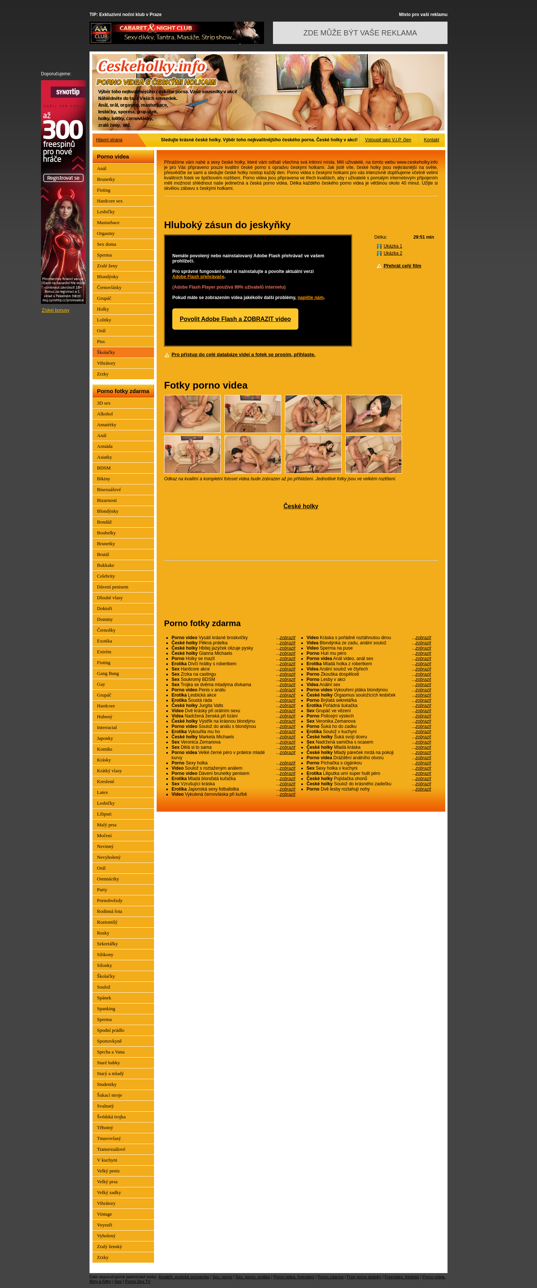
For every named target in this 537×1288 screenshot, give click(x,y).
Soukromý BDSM (233, 679)
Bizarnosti (107, 500)
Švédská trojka (111, 1116)
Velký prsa (107, 1181)
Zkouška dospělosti (369, 674)
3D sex (103, 403)
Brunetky (106, 179)
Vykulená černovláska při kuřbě (233, 794)
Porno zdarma (330, 1277)
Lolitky (104, 320)
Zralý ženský (109, 1246)
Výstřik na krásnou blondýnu (233, 721)
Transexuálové (111, 1149)
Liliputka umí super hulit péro (369, 773)
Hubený (104, 716)
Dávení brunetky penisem (233, 773)
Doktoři (104, 608)
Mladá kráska (369, 747)
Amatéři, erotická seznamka (183, 1277)
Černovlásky (109, 287)
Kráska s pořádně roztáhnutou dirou (369, 637)
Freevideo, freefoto (401, 1277)
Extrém (104, 651)
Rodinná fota (109, 911)
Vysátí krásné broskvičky (233, 637)
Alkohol (105, 414)
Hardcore (106, 706)
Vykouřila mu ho (233, 731)
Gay (101, 684)
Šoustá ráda (233, 700)
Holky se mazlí (233, 658)
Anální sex (369, 684)
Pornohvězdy (110, 900)
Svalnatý (105, 1106)
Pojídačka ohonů (369, 778)
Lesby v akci (369, 679)
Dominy (105, 619)
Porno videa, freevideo (293, 1277)
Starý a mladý (110, 1073)
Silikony (105, 954)
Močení (104, 835)
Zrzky (103, 374)
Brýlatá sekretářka (369, 700)
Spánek (104, 997)
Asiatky (104, 457)
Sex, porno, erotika (253, 1277)
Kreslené (105, 781)
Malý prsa (106, 824)
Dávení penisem (112, 587)
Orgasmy (105, 233)
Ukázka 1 (393, 246)
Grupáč (104, 298)
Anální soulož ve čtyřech (369, 669)
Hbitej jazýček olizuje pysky (233, 648)
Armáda (105, 446)
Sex (118, 1281)
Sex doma (106, 244)
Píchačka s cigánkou (369, 763)
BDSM (104, 468)
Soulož (103, 987)
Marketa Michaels (233, 736)
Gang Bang (108, 673)
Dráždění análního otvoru (369, 757)
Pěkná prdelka (233, 642)
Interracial (107, 727)
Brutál (103, 554)
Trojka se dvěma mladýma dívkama (233, 684)
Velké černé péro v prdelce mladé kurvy (233, 755)
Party (102, 889)
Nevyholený (109, 857)
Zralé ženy (107, 265)
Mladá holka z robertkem (369, 663)
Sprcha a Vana (111, 1052)
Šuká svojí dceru (369, 736)
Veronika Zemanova (369, 721)
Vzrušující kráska (233, 783)
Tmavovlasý (109, 1138)
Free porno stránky (364, 1277)
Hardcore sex (110, 201)
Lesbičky (106, 211)
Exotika (104, 641)
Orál (101, 330)
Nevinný (105, 846)
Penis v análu (233, 689)
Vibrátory (106, 363)
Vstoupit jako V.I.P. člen (388, 139)
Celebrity (106, 576)
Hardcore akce (233, 669)
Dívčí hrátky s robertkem (233, 663)
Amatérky (106, 424)
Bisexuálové (109, 489)
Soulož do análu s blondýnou (233, 726)
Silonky (104, 965)
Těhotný (105, 1127)
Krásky (104, 760)
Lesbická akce (233, 695)
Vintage (104, 1214)
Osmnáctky (108, 879)
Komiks (104, 749)
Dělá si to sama (233, 747)
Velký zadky (109, 1192)
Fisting (103, 190)
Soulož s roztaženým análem (233, 768)
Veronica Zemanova (233, 742)
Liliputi (104, 814)
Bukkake (105, 565)
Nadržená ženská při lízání (233, 716)
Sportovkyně (109, 1041)
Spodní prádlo (110, 1030)
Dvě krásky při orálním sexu (233, 710)
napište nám (311, 297)
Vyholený (106, 1235)
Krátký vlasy (109, 770)
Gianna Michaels (233, 653)
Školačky (106, 352)
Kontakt (431, 139)
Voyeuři (104, 1225)
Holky (103, 309)
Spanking (106, 1008)
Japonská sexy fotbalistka (233, 789)
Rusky (103, 933)
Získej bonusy (55, 310)
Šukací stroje (109, 1095)
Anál (101, 168)
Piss (101, 341)
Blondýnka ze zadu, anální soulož (369, 642)
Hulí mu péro (369, 653)
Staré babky (108, 1062)
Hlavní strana (109, 139)
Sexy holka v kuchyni (369, 768)
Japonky (105, 738)
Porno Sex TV (137, 1281)
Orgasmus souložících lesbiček (369, 695)
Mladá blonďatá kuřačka (233, 778)
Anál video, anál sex (369, 658)
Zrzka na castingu (233, 674)
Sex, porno (222, 1277)
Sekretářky (107, 943)
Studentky (107, 1084)
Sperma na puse (369, 648)
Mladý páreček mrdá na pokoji (369, 752)
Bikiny (103, 478)
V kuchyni (107, 1160)
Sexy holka (233, 763)
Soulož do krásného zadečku (369, 783)
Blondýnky (108, 276)
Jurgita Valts (233, 705)
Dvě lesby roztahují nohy (369, 789)
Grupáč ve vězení (369, 710)
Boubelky (106, 532)
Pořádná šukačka (369, 705)
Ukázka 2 (393, 253)
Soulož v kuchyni (369, 731)
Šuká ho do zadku (369, 726)
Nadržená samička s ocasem (369, 742)
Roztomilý (107, 922)
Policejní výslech (369, 716)
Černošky (106, 630)
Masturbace (108, 222)
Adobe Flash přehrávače (198, 276)
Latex (102, 792)
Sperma (104, 255)
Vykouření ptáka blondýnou (369, 689)
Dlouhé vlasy (110, 597)
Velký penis (108, 1171)
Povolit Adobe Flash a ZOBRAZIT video (235, 319)
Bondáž (104, 522)
